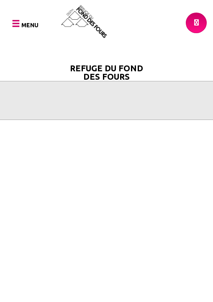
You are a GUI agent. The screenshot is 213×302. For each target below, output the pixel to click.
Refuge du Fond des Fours (106, 71)
